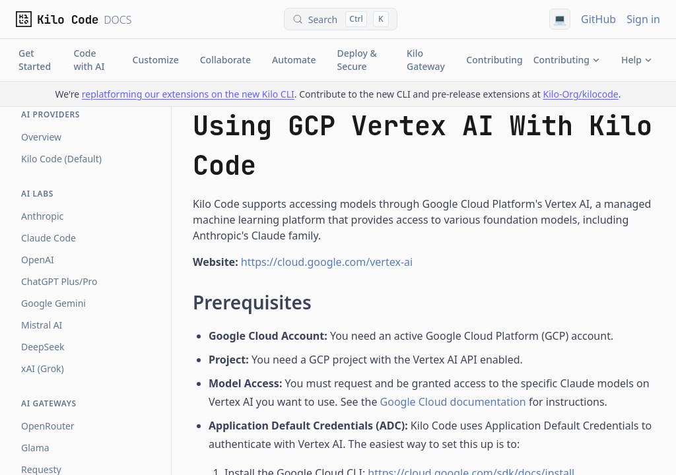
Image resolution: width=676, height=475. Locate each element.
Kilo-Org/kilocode (581, 94)
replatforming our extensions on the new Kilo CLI (188, 94)
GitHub (598, 19)
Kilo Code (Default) (61, 158)
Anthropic (42, 216)
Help (636, 59)
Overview (41, 137)
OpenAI (37, 259)
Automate (294, 59)
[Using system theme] (559, 19)
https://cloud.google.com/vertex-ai (327, 262)
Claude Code (48, 238)
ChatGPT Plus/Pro (59, 281)
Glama (35, 447)
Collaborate (225, 59)
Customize (156, 59)
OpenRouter (48, 426)
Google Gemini (53, 303)
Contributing (494, 59)
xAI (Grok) (42, 368)
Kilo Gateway (426, 60)
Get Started (34, 60)
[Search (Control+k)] (340, 19)
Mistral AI (41, 325)
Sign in (643, 19)
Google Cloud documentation (453, 402)
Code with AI (88, 60)
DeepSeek (43, 346)
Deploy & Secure (357, 60)
